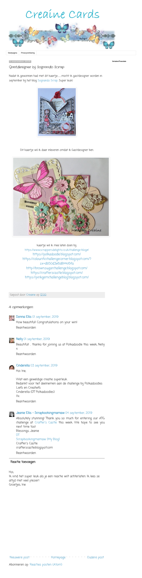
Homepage (58, 557)
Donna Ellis (23, 317)
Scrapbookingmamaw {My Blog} (38, 439)
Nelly (19, 339)
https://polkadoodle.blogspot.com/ (57, 254)
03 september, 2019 (43, 365)
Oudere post (95, 557)
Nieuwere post (19, 557)
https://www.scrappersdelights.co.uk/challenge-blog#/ (57, 250)
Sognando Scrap (48, 80)
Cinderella (23, 365)
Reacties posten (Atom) (46, 564)
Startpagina (12, 53)
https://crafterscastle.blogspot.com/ (57, 272)
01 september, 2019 (45, 317)
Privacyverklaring (28, 53)
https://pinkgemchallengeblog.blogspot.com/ (57, 277)
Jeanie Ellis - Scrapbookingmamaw (40, 413)
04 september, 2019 (78, 413)
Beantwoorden (26, 327)
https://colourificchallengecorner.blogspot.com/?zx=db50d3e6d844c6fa (57, 261)
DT (17, 435)
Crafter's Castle (46, 422)
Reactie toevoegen (22, 462)
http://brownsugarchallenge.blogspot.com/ (56, 268)
